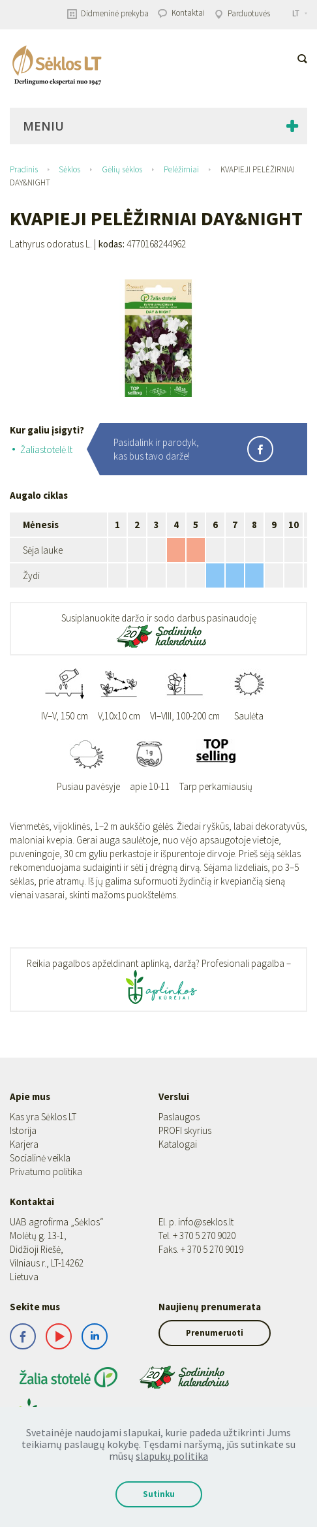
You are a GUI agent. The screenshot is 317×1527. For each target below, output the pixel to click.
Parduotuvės (242, 13)
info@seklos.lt (206, 1222)
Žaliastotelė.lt (46, 449)
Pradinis (24, 169)
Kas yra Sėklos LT (43, 1116)
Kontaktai (181, 12)
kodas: (111, 244)
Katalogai (177, 1144)
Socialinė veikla (40, 1158)
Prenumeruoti (214, 1332)
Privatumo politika (46, 1171)
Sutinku (159, 1494)
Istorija (23, 1130)
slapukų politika (172, 1455)
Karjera (24, 1144)
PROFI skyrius (184, 1130)
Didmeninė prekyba (108, 13)
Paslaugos (179, 1116)
